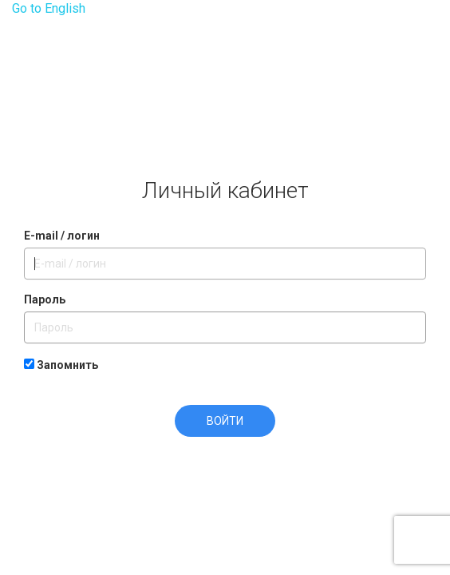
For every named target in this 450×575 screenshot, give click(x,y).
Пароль (44, 299)
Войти (225, 420)
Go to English (48, 8)
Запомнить (61, 365)
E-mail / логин (62, 235)
